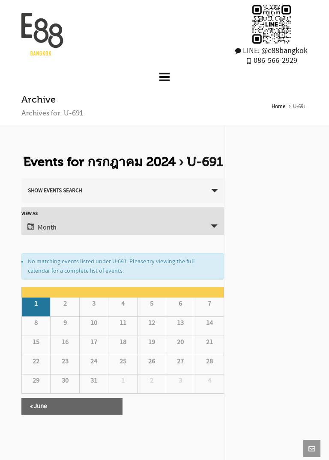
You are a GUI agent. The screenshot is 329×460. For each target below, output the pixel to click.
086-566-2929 (274, 60)
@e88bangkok (284, 51)
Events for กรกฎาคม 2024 (99, 162)
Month (42, 227)
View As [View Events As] (29, 214)
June (38, 406)
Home (278, 106)
